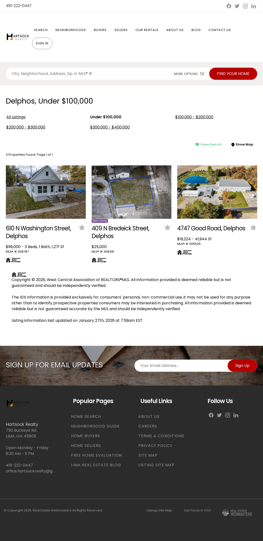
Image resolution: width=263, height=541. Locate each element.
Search (41, 30)
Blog (196, 30)
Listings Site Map (159, 510)
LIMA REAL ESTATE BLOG (96, 465)
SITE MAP (148, 455)
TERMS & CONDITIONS (161, 436)
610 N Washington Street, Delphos (38, 232)
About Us (175, 30)
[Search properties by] (89, 74)
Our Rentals (147, 30)
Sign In (42, 43)
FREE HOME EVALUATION (96, 455)
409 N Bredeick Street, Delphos (120, 232)
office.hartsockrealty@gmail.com (31, 471)
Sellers (121, 30)
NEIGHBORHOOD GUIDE (95, 426)
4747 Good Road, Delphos (211, 228)
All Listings (15, 117)
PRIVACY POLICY (155, 445)
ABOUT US (148, 416)
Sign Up (242, 365)
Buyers (100, 30)
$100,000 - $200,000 (194, 117)
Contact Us (219, 30)
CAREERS (147, 426)
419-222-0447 (19, 5)
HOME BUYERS (85, 436)
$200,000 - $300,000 (25, 127)
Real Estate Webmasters (52, 510)
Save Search (208, 144)
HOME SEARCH (86, 416)
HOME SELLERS (86, 445)
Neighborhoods (71, 30)
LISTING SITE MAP (156, 465)
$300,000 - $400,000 (110, 127)
